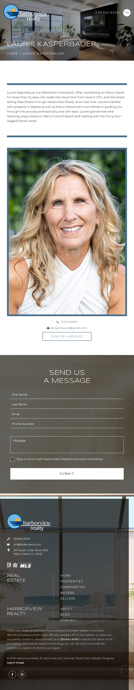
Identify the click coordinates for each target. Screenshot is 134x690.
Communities (73, 587)
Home (66, 575)
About (67, 609)
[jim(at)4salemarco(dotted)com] (29, 544)
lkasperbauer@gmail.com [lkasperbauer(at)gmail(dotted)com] (69, 328)
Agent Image (15, 662)
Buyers (68, 593)
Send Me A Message (67, 336)
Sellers (68, 598)
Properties (72, 581)
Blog (65, 614)
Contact (69, 620)
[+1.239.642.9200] (107, 13)
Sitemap (69, 658)
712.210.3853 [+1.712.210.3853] (69, 321)
